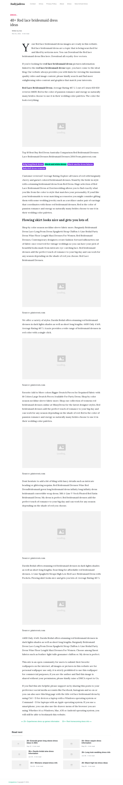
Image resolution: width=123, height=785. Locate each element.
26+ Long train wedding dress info (96, 752)
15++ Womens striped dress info (44, 763)
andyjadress (13, 782)
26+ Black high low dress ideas (95, 763)
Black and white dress (55, 164)
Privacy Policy (51, 4)
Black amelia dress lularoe (80, 164)
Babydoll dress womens (34, 168)
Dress (69, 4)
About (62, 4)
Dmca (41, 4)
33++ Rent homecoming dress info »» (77, 721)
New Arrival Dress (81, 4)
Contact (33, 4)
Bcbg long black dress (33, 164)
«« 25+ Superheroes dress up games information (40, 721)
